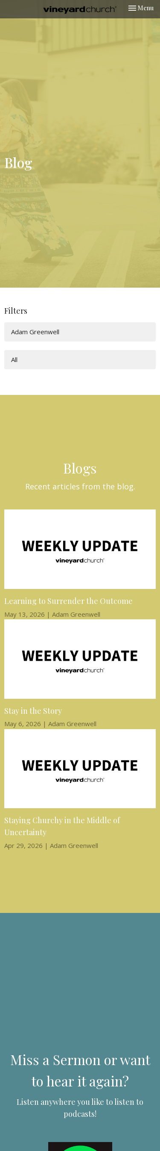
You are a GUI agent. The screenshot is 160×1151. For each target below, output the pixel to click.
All (14, 359)
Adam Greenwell (35, 331)
